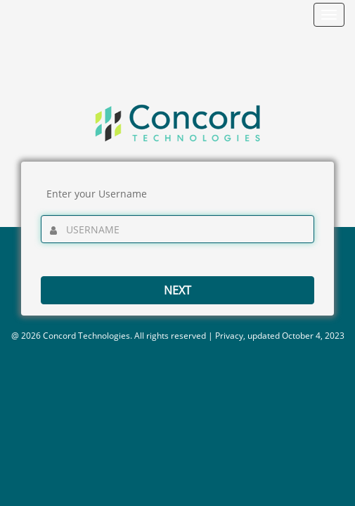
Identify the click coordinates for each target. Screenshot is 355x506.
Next (177, 290)
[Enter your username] (177, 229)
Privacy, (230, 336)
